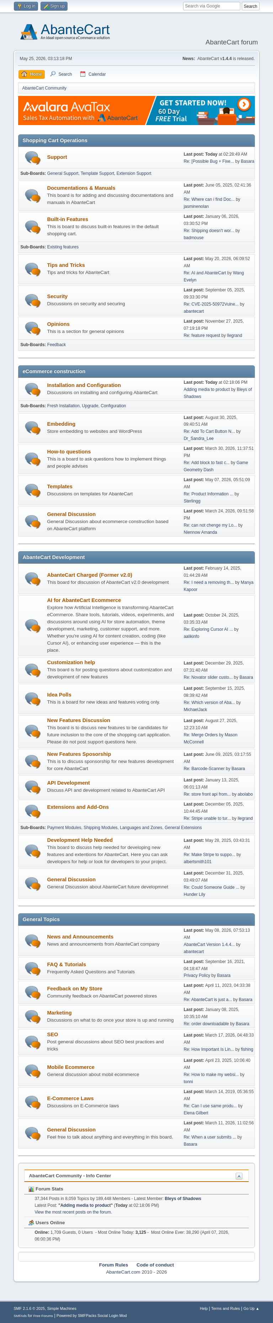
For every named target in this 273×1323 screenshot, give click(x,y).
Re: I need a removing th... (209, 582)
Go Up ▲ (251, 1308)
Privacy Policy (197, 975)
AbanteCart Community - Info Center (70, 1175)
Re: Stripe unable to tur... (207, 818)
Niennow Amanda (200, 532)
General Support (63, 173)
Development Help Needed (80, 840)
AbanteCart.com (123, 1272)
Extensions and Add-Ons (78, 807)
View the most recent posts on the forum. (73, 1212)
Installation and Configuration (84, 385)
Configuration (113, 405)
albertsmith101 (198, 861)
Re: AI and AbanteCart (206, 272)
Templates (59, 486)
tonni (188, 1081)
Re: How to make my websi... (211, 1074)
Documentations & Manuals (81, 188)
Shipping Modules (100, 827)
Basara (248, 161)
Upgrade (90, 405)
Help (204, 1308)
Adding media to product (207, 389)
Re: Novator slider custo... (208, 677)
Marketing (59, 1013)
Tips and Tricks (66, 265)
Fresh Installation (63, 405)
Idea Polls (59, 695)
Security (57, 296)
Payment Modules (64, 827)
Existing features (63, 246)
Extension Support (134, 173)
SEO (52, 1034)
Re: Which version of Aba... (209, 702)
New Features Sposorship (79, 754)
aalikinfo (191, 636)
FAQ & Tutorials (66, 964)
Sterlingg (192, 501)
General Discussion (71, 514)
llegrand (234, 335)
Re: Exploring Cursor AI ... (208, 629)
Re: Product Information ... (209, 493)
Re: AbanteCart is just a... (208, 999)
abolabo (245, 794)
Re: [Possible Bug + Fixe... (209, 161)
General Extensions (183, 827)
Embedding (61, 424)
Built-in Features (67, 219)
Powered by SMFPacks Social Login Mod (92, 1315)
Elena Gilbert (196, 1112)
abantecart (194, 311)
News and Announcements (80, 937)
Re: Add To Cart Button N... (209, 431)
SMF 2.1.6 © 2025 (29, 1308)
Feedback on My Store (74, 988)
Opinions (58, 324)
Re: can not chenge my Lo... (210, 525)
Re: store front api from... (207, 794)
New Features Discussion (78, 720)
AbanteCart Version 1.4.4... (209, 944)
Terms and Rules (225, 1308)
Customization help (71, 662)
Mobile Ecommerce (71, 1067)
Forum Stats (45, 1189)
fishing (247, 1049)
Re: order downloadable (207, 1023)
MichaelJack (195, 709)
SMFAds (20, 1316)
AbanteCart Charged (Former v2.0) (89, 575)
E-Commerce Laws (70, 1098)
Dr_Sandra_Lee (199, 438)
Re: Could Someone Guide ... (212, 887)
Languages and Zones (141, 827)
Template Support (97, 173)
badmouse (194, 237)
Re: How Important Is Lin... (209, 1049)
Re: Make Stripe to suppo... (209, 854)
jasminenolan (196, 206)
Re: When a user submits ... (210, 1137)
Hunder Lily (194, 894)
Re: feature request (202, 335)
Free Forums (43, 1316)
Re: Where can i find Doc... (209, 199)
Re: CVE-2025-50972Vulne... (211, 304)
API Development (68, 783)
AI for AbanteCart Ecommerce (84, 600)
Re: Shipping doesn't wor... (209, 230)
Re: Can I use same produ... (210, 1105)
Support (57, 157)
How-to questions (69, 452)
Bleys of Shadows (183, 1198)
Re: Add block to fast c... (207, 462)
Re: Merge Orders (201, 734)
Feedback (56, 344)
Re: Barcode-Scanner (204, 768)
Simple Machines (61, 1308)
